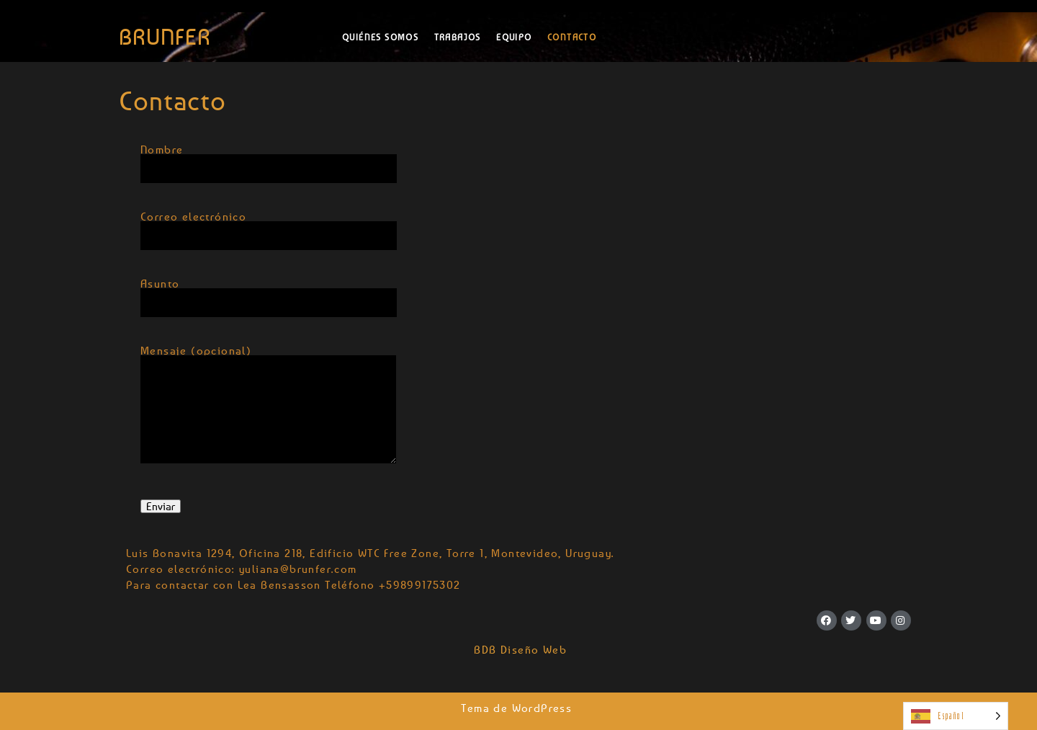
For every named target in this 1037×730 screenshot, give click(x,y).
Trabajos (457, 37)
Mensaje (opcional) (268, 413)
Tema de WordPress (518, 707)
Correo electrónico (268, 227)
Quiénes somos (380, 37)
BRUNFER (165, 37)
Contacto (573, 37)
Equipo (513, 37)
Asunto (268, 294)
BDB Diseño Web (518, 649)
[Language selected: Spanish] (955, 716)
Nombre (268, 160)
